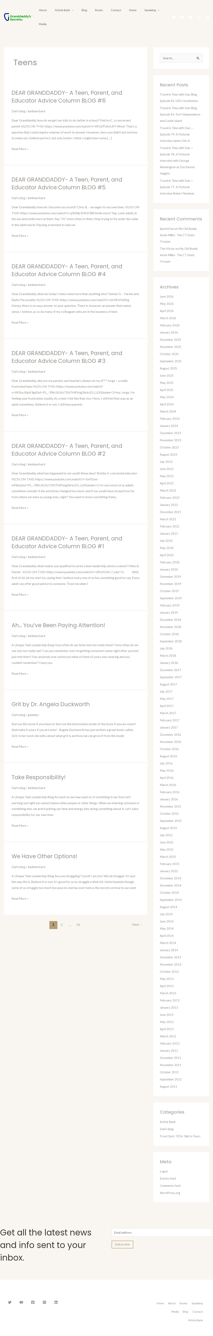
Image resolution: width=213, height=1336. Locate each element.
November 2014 (171, 872)
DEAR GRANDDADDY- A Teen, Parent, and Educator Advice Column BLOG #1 (71, 528)
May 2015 (167, 836)
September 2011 (171, 1066)
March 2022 (168, 477)
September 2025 (171, 348)
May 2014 (167, 915)
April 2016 (167, 764)
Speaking (136, 10)
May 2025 (167, 369)
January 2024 (169, 412)
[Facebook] (174, 11)
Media (153, 10)
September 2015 (171, 807)
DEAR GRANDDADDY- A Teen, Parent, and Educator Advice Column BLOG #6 (71, 83)
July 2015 (166, 822)
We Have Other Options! (47, 842)
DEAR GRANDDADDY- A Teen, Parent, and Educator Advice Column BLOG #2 (71, 436)
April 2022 (167, 470)
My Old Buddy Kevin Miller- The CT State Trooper (179, 221)
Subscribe (122, 1231)
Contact (105, 10)
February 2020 (170, 549)
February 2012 (170, 1030)
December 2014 (171, 865)
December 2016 (171, 721)
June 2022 (167, 455)
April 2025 (167, 376)
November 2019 (171, 570)
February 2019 (170, 592)
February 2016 (170, 778)
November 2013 (171, 951)
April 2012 (167, 1015)
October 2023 (170, 434)
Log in (164, 1158)
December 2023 (171, 419)
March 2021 (168, 506)
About (42, 10)
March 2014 (168, 929)
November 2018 (171, 613)
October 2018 (170, 620)
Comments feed (171, 1172)
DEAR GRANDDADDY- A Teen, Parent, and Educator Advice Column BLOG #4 (71, 257)
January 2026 (169, 319)
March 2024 (168, 398)
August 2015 (168, 814)
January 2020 (169, 556)
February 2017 (170, 707)
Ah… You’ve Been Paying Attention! (62, 611)
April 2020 (167, 541)
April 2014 (167, 922)
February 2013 (170, 987)
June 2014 (167, 908)
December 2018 (171, 606)
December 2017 (171, 656)
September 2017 (171, 664)
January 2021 (169, 520)
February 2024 (170, 405)
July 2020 (166, 527)
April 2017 (167, 692)
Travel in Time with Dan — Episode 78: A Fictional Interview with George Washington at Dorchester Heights (178, 147)
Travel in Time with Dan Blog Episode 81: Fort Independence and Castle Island (181, 101)
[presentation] (68, 10)
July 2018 (166, 635)
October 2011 (170, 1059)
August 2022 (168, 441)
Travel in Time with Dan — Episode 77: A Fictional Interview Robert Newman (178, 173)
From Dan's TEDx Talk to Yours (181, 1123)
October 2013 (170, 958)
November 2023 (171, 427)
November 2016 (171, 728)
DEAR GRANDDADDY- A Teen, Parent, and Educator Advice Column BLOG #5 (71, 170)
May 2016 (167, 757)
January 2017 (169, 714)
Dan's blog (19, 97)
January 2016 (169, 786)
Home (119, 10)
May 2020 (167, 534)
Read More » (20, 135)
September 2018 (171, 628)
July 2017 (166, 678)
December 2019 (171, 563)
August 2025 (168, 355)
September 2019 (171, 585)
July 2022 (166, 448)
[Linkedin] (207, 11)
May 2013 (167, 965)
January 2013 (169, 994)
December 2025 (171, 326)
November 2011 (171, 1051)
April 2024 (167, 391)
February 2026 (170, 312)
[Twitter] (182, 11)
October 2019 (170, 577)
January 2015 (169, 857)
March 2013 (168, 980)
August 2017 (168, 671)
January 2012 (169, 1037)
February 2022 (170, 484)
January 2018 (169, 649)
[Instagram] (199, 11)
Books (90, 10)
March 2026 (168, 304)
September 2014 (171, 886)
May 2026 (167, 290)
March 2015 (168, 843)
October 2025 (170, 340)
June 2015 (167, 829)
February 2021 (170, 513)
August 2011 (168, 1073)
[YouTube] (190, 11)
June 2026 (167, 283)
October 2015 (170, 800)
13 (78, 910)
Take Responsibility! (41, 763)
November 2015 (171, 793)
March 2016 (168, 771)
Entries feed (168, 1165)
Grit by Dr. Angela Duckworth (54, 690)
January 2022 (169, 491)
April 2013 (167, 972)
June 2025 (167, 362)
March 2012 (168, 1023)
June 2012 (167, 1001)
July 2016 (166, 750)
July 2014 (166, 901)
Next (136, 910)
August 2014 (168, 893)
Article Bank (60, 10)
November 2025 (171, 333)
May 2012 (167, 1008)
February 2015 (170, 850)
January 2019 (169, 599)
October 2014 (170, 879)
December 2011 (171, 1044)
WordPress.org (170, 1179)
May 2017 (167, 685)
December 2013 (171, 944)
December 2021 (171, 498)
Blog (78, 10)
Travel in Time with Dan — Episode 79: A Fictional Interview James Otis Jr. (177, 121)
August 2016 (168, 743)
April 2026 (167, 297)
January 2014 (169, 936)
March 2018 (168, 642)
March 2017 (168, 699)
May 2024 (167, 383)
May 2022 (167, 462)
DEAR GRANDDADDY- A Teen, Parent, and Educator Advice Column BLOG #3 (71, 343)
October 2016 (170, 735)
